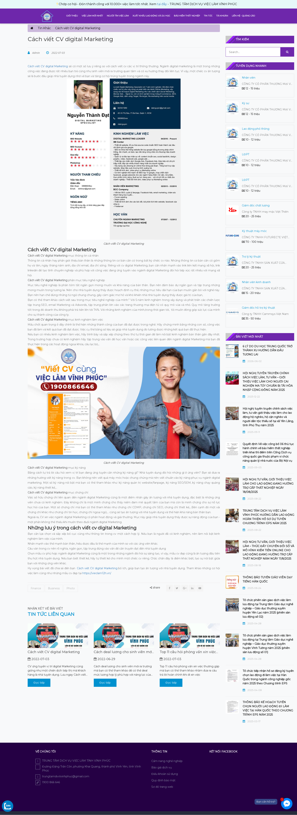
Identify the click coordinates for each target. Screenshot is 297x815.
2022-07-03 (58, 53)
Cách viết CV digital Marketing (48, 66)
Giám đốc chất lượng (256, 205)
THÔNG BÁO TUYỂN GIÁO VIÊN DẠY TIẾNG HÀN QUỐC (267, 579)
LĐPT (245, 154)
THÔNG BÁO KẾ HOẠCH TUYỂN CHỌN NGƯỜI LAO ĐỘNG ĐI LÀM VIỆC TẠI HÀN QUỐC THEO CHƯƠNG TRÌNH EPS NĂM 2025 (268, 708)
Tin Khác (44, 28)
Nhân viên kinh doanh (256, 282)
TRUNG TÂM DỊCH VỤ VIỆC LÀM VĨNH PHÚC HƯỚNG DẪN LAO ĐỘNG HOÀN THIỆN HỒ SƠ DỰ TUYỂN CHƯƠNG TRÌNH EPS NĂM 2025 (268, 517)
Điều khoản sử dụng (164, 774)
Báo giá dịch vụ (161, 767)
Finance (36, 588)
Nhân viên (248, 77)
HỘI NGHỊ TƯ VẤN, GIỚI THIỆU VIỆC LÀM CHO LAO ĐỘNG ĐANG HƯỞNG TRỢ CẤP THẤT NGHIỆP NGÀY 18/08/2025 (268, 486)
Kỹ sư (245, 103)
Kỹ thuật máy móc (254, 231)
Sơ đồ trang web (162, 786)
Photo (70, 588)
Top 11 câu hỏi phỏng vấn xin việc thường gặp (188, 652)
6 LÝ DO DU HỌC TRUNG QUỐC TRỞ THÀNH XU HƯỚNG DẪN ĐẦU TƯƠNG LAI (267, 350)
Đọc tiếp (39, 682)
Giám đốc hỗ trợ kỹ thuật (258, 307)
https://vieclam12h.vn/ (96, 573)
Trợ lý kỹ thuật (251, 256)
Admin (36, 53)
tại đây (70, 4)
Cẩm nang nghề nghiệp (167, 761)
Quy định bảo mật (163, 780)
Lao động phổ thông (255, 128)
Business (54, 588)
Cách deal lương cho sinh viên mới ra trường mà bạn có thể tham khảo (123, 652)
